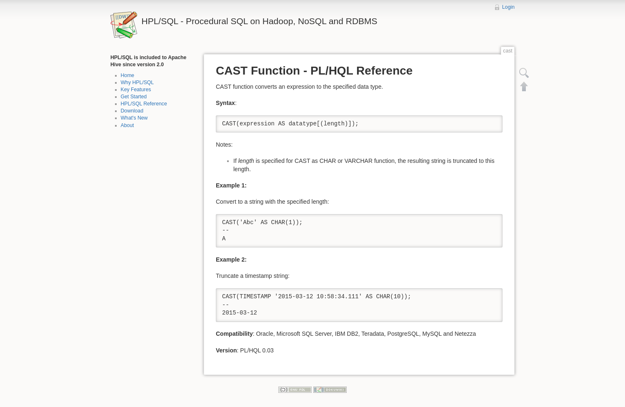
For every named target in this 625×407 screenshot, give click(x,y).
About (127, 125)
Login (508, 7)
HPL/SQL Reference (144, 104)
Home (128, 75)
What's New (134, 118)
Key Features (136, 89)
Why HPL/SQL (137, 82)
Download (132, 111)
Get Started (134, 97)
